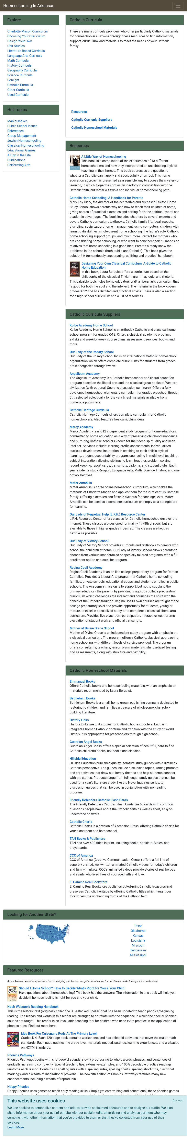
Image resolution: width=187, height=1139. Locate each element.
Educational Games (21, 150)
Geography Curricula (22, 70)
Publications (16, 160)
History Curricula (19, 65)
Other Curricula (18, 90)
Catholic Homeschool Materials (94, 128)
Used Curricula (18, 95)
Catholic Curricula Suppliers (91, 120)
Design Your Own (19, 41)
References (15, 131)
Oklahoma (138, 931)
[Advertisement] (125, 78)
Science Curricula (20, 75)
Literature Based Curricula (26, 51)
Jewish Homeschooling (24, 141)
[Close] (177, 1100)
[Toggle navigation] (178, 6)
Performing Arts (19, 165)
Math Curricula (18, 61)
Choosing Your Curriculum (26, 36)
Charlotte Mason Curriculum (27, 31)
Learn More (15, 1127)
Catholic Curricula (20, 85)
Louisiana (138, 940)
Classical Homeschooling (25, 145)
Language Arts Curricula (24, 56)
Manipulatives (17, 121)
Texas (138, 926)
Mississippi (138, 955)
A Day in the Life (19, 155)
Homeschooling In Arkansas (28, 5)
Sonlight (13, 80)
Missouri (138, 945)
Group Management (21, 136)
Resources (79, 112)
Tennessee (138, 950)
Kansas (138, 936)
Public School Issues (22, 126)
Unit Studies (16, 46)
